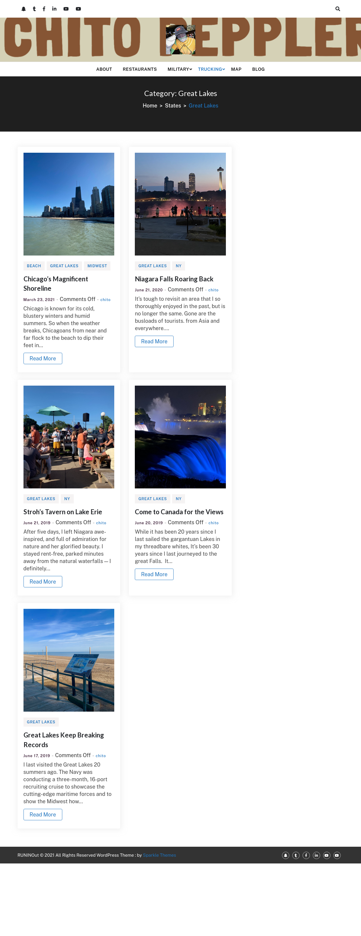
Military (178, 69)
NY (179, 266)
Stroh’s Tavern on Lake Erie (62, 512)
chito (105, 300)
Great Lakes (64, 266)
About (104, 69)
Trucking (210, 69)
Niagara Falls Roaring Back (174, 279)
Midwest (97, 266)
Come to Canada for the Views (179, 512)
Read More (43, 358)
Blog (258, 69)
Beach (34, 266)
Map (236, 69)
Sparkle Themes (159, 855)
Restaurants (140, 69)
